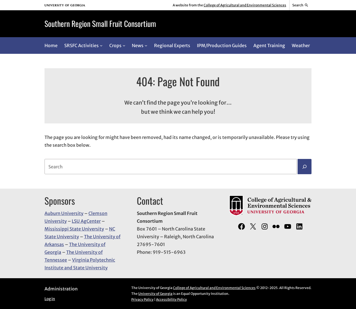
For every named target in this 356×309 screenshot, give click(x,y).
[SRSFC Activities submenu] (101, 45)
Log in (49, 299)
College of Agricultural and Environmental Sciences (245, 5)
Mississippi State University (74, 229)
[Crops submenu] (124, 45)
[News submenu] (146, 45)
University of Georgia (155, 294)
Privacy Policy (142, 299)
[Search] (305, 166)
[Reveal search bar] (301, 5)
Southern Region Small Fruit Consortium (100, 23)
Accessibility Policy (171, 299)
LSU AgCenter (86, 221)
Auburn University (63, 213)
